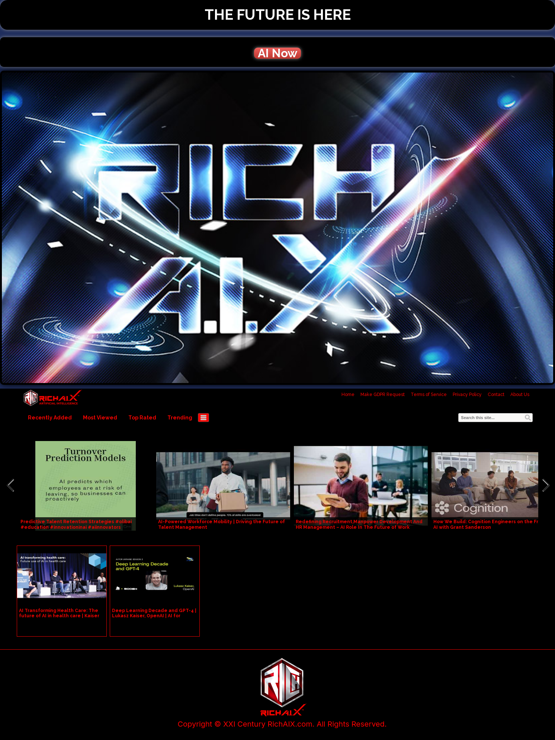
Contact (496, 394)
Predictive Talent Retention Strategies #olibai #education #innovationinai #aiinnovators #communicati (76, 527)
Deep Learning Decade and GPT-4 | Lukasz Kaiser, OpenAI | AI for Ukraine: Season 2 (154, 616)
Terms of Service (429, 394)
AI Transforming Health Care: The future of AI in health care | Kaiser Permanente (59, 616)
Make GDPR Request (382, 394)
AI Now (277, 53)
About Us (519, 394)
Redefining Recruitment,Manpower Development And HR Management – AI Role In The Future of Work (359, 524)
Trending (179, 418)
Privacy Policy (467, 394)
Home (348, 394)
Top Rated (142, 418)
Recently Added (50, 418)
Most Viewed (100, 418)
